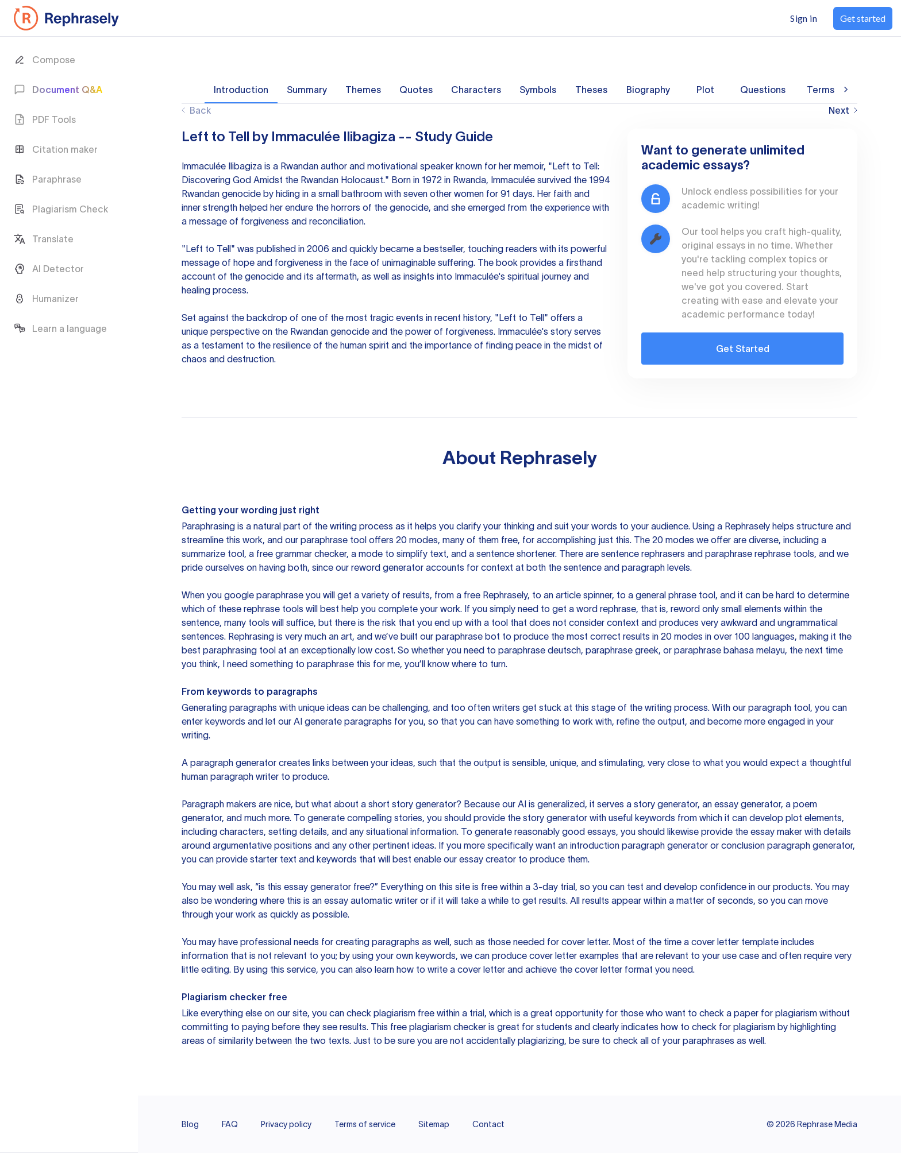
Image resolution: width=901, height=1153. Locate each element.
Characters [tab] (476, 89)
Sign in (803, 18)
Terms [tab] (820, 89)
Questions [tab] (763, 89)
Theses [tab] (591, 89)
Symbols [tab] (537, 89)
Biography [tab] (648, 89)
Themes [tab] (363, 89)
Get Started (742, 348)
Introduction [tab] (241, 89)
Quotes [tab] (416, 89)
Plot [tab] (705, 89)
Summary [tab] (307, 89)
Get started (862, 18)
